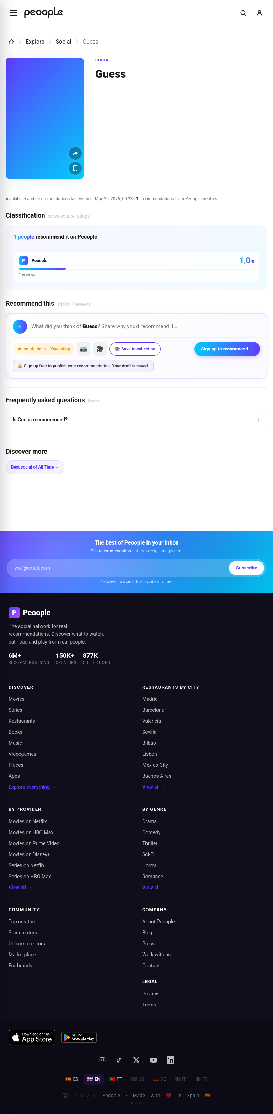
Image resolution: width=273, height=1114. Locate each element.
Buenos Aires (156, 776)
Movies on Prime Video (34, 843)
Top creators (22, 921)
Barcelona (153, 710)
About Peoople (158, 921)
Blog (147, 932)
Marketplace (22, 954)
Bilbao (149, 743)
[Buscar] (243, 13)
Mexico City (155, 765)
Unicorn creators (27, 943)
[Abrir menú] (13, 13)
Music (15, 743)
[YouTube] (153, 1060)
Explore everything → (32, 787)
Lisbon (149, 754)
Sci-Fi (148, 854)
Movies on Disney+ (29, 854)
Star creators (23, 932)
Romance (152, 876)
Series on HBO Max (30, 876)
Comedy (151, 832)
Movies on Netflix (28, 821)
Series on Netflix (27, 865)
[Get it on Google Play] (79, 1037)
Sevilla (149, 732)
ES (72, 1079)
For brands (20, 965)
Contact (151, 965)
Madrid (150, 699)
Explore (35, 41)
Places (16, 765)
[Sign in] (259, 13)
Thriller (149, 843)
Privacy (150, 993)
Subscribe (246, 567)
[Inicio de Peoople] (43, 13)
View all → (154, 787)
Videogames (22, 754)
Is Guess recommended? (136, 419)
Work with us (156, 954)
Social (63, 41)
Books (15, 732)
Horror (149, 865)
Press (148, 943)
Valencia (151, 721)
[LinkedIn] (170, 1060)
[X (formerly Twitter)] (136, 1060)
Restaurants (22, 721)
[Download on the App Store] (32, 1037)
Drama (149, 821)
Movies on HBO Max (31, 832)
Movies (17, 699)
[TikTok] (119, 1060)
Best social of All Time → (35, 467)
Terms (149, 1004)
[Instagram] (102, 1060)
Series (15, 710)
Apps (14, 776)
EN (94, 1079)
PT (115, 1079)
